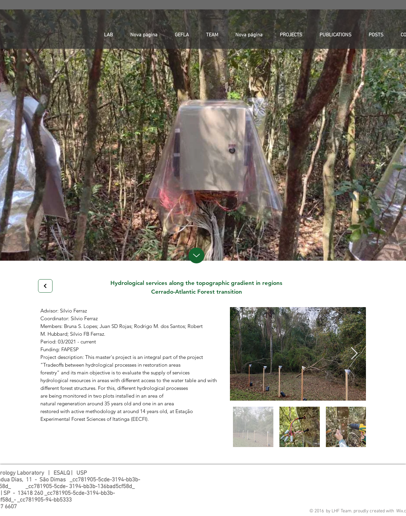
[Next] (45, 286)
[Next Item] (354, 353)
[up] (196, 255)
